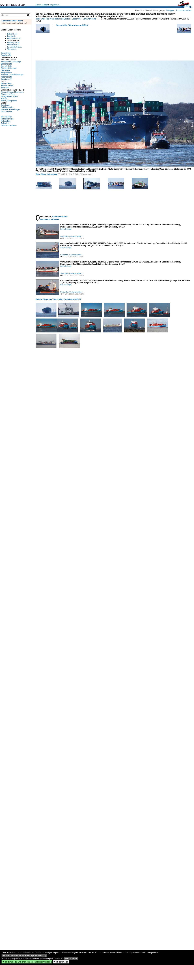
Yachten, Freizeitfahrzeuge (12, 75)
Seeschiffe (76, 19)
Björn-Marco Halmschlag (46, 174)
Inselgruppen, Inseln (9, 96)
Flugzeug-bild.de (13, 42)
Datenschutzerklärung (9, 125)
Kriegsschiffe (6, 73)
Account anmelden (183, 10)
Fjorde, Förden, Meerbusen (12, 92)
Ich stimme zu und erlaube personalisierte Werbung (27, 962)
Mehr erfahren (71, 958)
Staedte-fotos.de (13, 45)
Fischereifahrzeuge (9, 68)
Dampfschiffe (6, 66)
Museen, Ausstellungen (10, 109)
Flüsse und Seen (8, 94)
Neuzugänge (6, 117)
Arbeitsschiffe (6, 77)
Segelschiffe (6, 55)
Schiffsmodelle (7, 107)
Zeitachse (5, 123)
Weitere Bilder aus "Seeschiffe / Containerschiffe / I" (59, 299)
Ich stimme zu (60, 962)
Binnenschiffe (6, 64)
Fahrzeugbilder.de (13, 38)
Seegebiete (6, 53)
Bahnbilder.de (12, 34)
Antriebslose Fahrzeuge (11, 62)
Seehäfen (5, 88)
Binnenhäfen (6, 83)
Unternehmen (6, 112)
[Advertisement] (47, 44)
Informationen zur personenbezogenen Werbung (24, 955)
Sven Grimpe (65, 229)
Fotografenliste (7, 119)
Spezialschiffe (7, 79)
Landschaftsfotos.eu (14, 47)
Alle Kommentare (59, 216)
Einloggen (170, 10)
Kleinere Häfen (7, 86)
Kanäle (4, 99)
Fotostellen (5, 121)
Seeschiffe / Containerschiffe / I (72, 25)
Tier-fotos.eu (11, 49)
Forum (38, 5)
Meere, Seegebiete (9, 101)
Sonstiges (5, 105)
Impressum (54, 5)
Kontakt (46, 5)
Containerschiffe (89, 19)
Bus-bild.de (11, 36)
